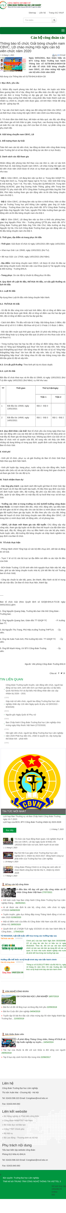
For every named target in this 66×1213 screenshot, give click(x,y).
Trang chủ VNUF (56, 13)
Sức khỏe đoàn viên (14, 1034)
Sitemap (32, 13)
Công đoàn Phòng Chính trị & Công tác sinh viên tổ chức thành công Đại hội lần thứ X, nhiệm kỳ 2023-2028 (38, 870)
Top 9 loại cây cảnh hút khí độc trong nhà (21, 1057)
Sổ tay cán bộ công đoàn (17, 884)
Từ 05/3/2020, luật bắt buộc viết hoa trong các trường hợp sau (29, 936)
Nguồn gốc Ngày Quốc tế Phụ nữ (21, 715)
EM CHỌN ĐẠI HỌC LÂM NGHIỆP (32, 996)
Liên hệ (42, 13)
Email (61, 55)
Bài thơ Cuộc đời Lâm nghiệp (16, 1011)
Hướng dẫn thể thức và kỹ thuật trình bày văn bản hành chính (29, 959)
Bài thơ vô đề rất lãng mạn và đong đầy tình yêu (24, 1007)
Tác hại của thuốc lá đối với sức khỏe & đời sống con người (34, 1050)
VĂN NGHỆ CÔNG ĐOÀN (17, 991)
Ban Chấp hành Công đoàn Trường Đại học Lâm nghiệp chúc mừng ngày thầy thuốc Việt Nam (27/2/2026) (33, 723)
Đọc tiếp (9, 830)
